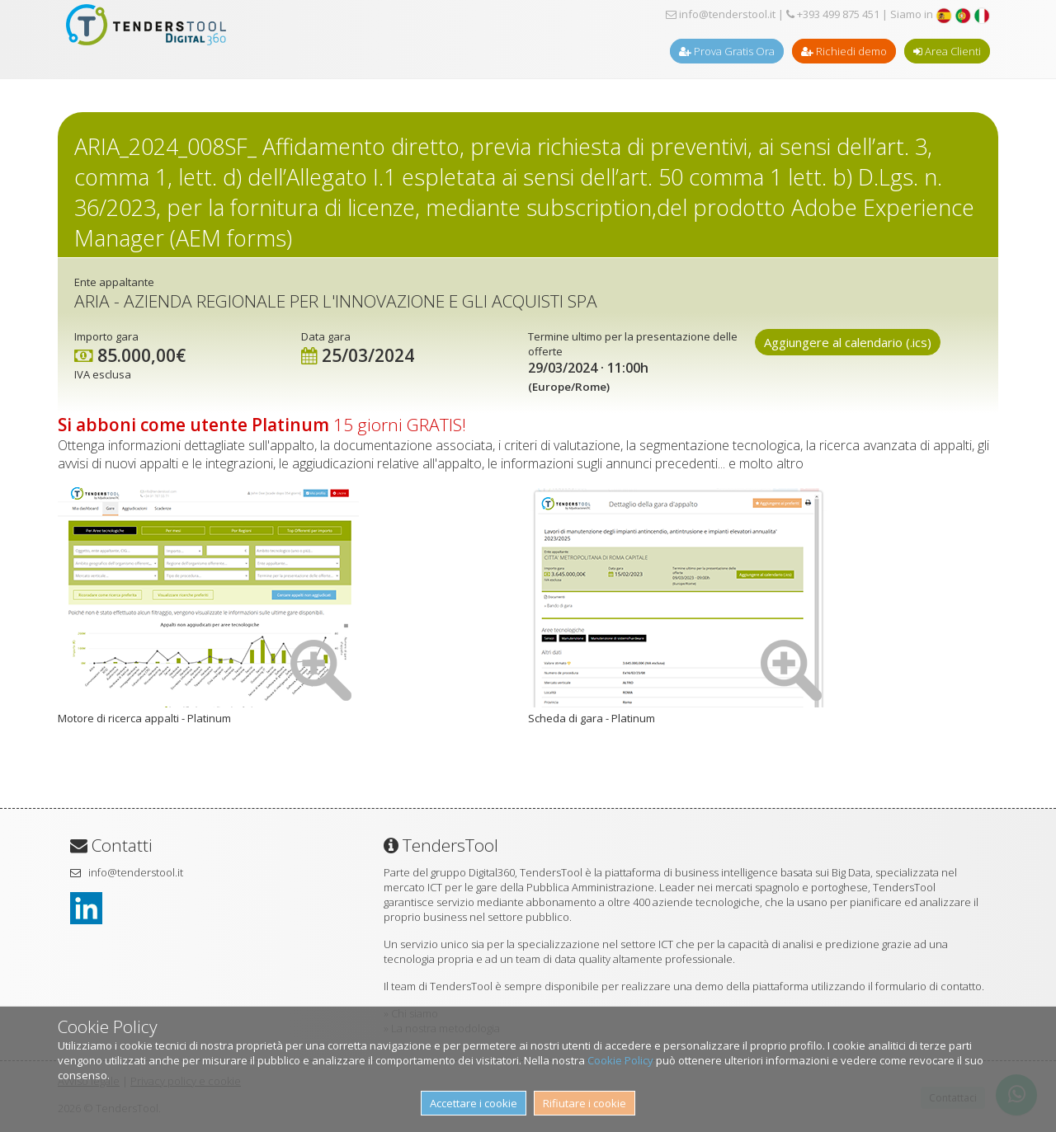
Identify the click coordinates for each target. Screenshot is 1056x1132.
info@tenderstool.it (721, 14)
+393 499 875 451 (832, 14)
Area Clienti (947, 51)
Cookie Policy (620, 1060)
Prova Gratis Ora (727, 51)
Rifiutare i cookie (584, 1103)
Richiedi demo (844, 51)
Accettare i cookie (473, 1103)
